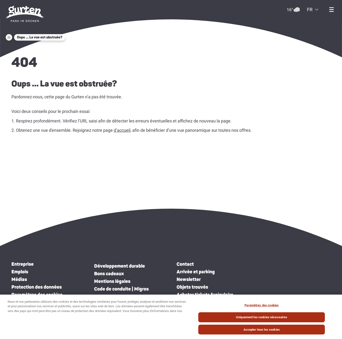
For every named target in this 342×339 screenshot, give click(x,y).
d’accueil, (122, 130)
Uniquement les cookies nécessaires (261, 319)
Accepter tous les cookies (262, 332)
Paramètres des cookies (36, 294)
